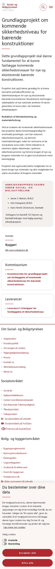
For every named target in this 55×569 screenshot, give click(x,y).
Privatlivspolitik (11, 343)
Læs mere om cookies (14, 527)
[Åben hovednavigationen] (52, 7)
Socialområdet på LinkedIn (18, 418)
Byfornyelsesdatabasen (15, 453)
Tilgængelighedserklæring (16, 352)
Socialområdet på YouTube (18, 423)
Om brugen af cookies (14, 348)
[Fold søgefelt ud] (43, 7)
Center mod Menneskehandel (18, 399)
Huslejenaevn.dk (12, 476)
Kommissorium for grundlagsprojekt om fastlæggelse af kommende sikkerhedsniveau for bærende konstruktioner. (27, 279)
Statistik (12, 540)
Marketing (14, 543)
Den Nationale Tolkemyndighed (19, 404)
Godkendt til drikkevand (15, 467)
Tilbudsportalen (11, 409)
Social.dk (8, 390)
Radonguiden (10, 457)
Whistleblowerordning (15, 366)
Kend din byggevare (14, 471)
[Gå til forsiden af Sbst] (8, 7)
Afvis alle (27, 562)
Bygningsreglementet (14, 448)
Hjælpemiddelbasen (13, 395)
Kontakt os (9, 362)
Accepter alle (27, 552)
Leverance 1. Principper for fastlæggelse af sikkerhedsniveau (25, 310)
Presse (7, 357)
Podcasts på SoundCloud (16, 428)
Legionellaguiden (12, 462)
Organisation (10, 338)
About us (8, 371)
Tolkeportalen (10, 414)
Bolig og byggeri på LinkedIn (19, 481)
